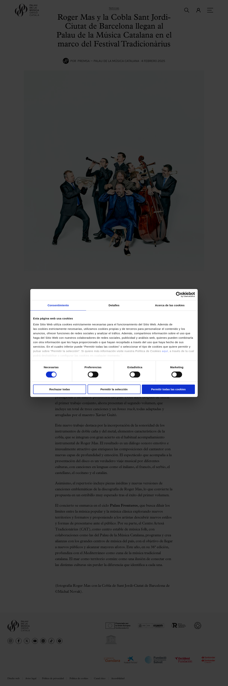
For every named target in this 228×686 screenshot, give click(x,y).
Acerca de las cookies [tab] (170, 305)
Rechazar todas (59, 389)
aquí (165, 350)
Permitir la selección (114, 389)
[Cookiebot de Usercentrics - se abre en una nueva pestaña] (178, 294)
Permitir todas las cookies (168, 389)
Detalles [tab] (114, 305)
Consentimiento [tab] (58, 305)
